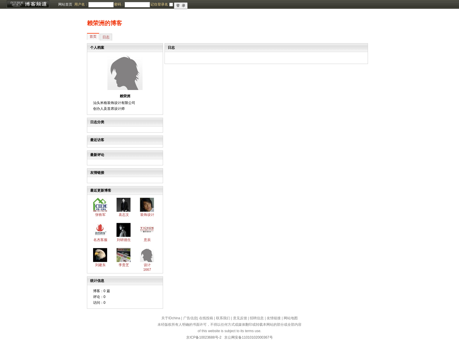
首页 (93, 36)
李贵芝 (124, 265)
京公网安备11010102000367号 (248, 337)
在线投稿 (206, 318)
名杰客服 (100, 240)
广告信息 (190, 318)
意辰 (147, 240)
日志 (105, 37)
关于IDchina (170, 318)
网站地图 (291, 318)
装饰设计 (147, 215)
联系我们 (223, 318)
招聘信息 (257, 318)
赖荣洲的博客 (104, 23)
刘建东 (100, 265)
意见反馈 (240, 318)
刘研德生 (124, 240)
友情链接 (274, 318)
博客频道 (27, 4)
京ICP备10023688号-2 (203, 337)
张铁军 (100, 215)
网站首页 (65, 4)
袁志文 (124, 215)
